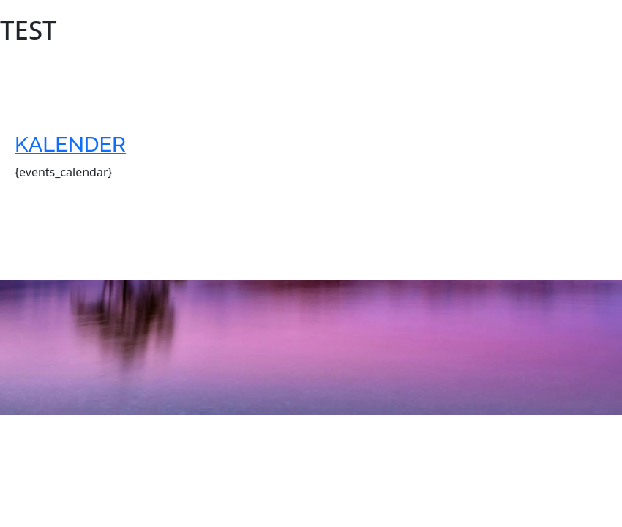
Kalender (70, 144)
